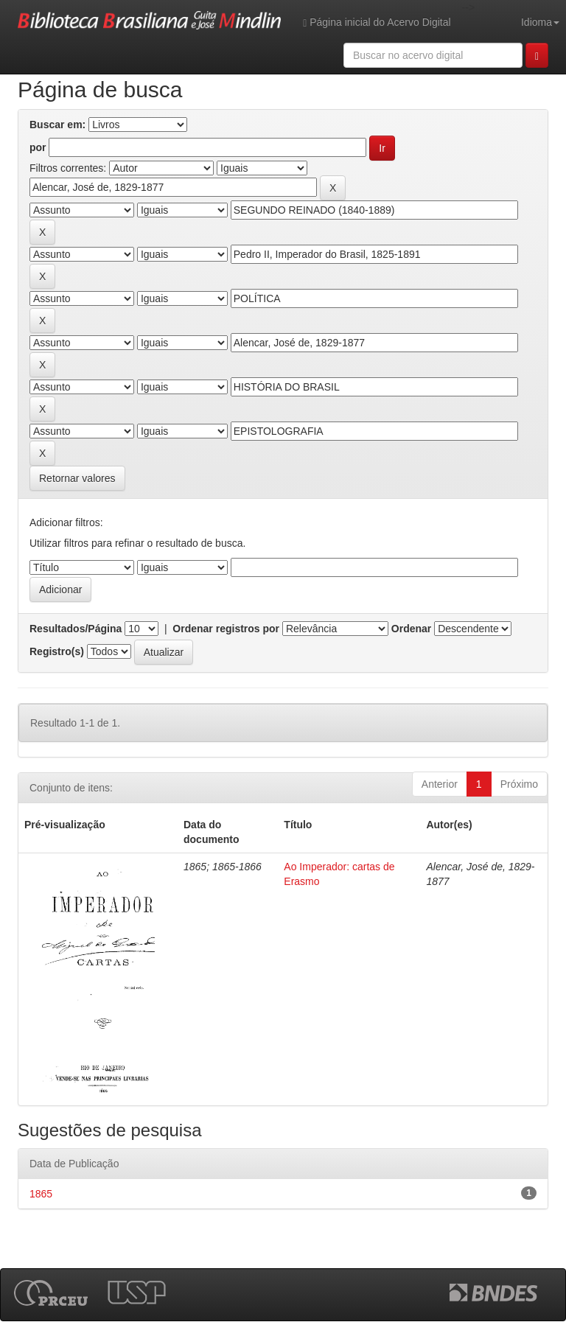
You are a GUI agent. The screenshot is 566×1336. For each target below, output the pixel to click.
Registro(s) (56, 651)
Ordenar (411, 628)
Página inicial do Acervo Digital (376, 22)
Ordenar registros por (225, 628)
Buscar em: (57, 124)
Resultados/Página (75, 628)
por (37, 147)
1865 (40, 1194)
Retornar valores (77, 478)
